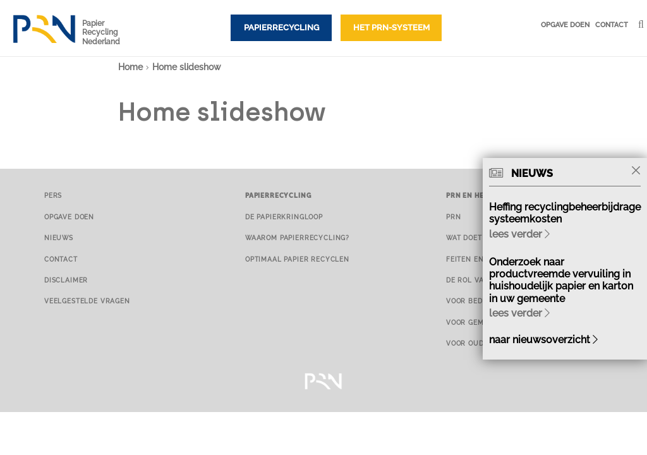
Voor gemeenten (479, 322)
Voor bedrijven (477, 301)
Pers (53, 195)
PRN (453, 217)
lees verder (519, 234)
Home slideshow (186, 67)
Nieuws (58, 237)
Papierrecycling (281, 27)
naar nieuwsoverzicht (543, 340)
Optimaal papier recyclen (297, 259)
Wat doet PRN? (474, 237)
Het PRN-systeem (391, 27)
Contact (611, 24)
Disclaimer (66, 280)
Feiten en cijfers (480, 259)
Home (130, 67)
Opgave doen (565, 24)
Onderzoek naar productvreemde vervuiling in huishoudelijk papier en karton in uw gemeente (561, 280)
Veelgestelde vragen (87, 301)
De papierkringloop (284, 217)
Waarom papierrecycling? (297, 237)
